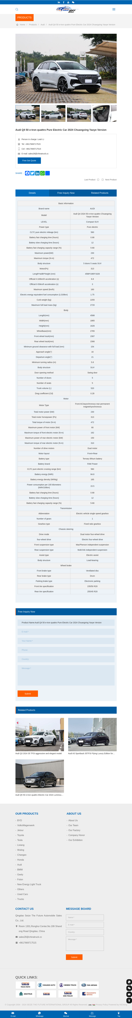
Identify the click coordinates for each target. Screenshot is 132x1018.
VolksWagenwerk (25, 825)
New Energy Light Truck (29, 884)
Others (20, 889)
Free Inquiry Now (66, 193)
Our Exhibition (75, 840)
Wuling (20, 850)
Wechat (66, 1016)
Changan (21, 855)
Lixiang (20, 845)
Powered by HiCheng (118, 1005)
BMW (20, 869)
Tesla (19, 840)
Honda (20, 860)
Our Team (73, 825)
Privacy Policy (102, 1005)
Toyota (20, 835)
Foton (20, 879)
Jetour (20, 830)
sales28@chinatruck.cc (38, 154)
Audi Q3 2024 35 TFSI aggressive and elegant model (38, 753)
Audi (43, 24)
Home (22, 24)
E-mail (13, 1016)
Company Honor (76, 835)
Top (119, 1016)
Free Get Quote (29, 160)
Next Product (111, 180)
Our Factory (74, 830)
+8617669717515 (32, 144)
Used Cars (22, 894)
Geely (20, 874)
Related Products (99, 193)
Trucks (20, 899)
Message (92, 1016)
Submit (28, 694)
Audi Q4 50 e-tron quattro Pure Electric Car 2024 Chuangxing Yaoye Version (81, 24)
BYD (19, 820)
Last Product (89, 180)
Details (32, 193)
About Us (73, 820)
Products (33, 24)
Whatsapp (39, 1016)
